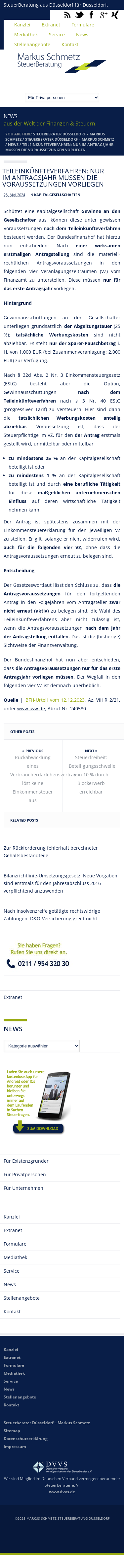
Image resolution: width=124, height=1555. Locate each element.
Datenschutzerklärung (26, 1438)
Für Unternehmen (23, 1188)
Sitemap (12, 1430)
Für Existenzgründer (26, 1161)
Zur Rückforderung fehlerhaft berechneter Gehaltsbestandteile (51, 852)
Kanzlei (22, 24)
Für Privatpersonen (25, 1174)
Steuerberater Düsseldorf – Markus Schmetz (69, 139)
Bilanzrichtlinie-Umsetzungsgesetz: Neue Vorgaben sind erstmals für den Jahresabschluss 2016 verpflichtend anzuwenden (60, 883)
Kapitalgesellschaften (57, 194)
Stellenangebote (32, 44)
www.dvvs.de (62, 1492)
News (82, 34)
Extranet (51, 24)
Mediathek (26, 34)
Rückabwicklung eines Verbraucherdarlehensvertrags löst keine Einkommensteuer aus (36, 778)
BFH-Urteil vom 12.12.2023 (55, 700)
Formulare (82, 24)
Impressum (15, 1446)
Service (57, 34)
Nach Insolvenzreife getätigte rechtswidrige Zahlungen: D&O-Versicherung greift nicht (52, 915)
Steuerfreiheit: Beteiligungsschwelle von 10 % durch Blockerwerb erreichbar (92, 774)
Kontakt (70, 44)
